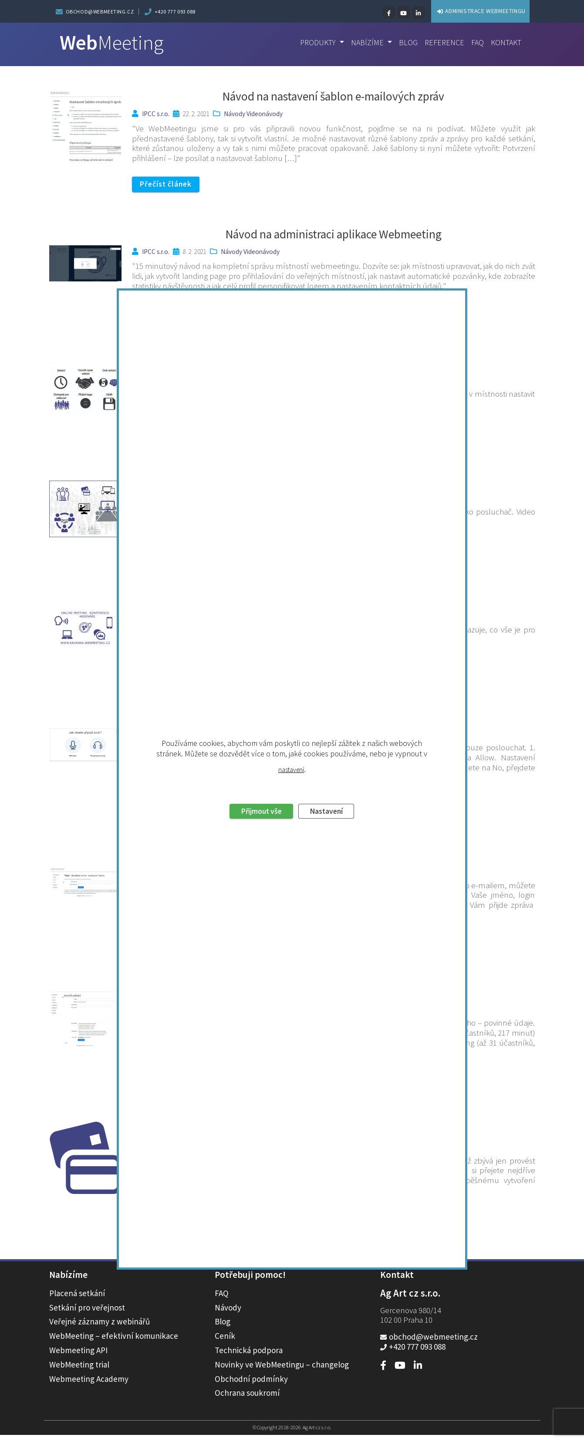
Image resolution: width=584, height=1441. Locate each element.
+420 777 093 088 (175, 11)
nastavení (291, 711)
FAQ (475, 42)
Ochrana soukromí (247, 1399)
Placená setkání (77, 1299)
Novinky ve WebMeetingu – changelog (282, 1370)
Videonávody (264, 114)
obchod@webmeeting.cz (100, 11)
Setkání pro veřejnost (87, 1313)
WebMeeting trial (79, 1370)
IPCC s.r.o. (155, 114)
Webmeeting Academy (88, 1385)
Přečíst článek (168, 184)
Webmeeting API (78, 1356)
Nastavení (330, 754)
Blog (404, 42)
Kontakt (505, 42)
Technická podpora (249, 1356)
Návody (234, 114)
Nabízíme (363, 42)
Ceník (225, 1342)
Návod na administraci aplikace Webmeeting (334, 234)
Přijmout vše (258, 754)
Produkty (312, 42)
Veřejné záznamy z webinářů (99, 1327)
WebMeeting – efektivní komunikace (113, 1342)
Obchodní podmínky (251, 1385)
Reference (441, 42)
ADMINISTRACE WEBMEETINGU (466, 11)
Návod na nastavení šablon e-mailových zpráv (333, 96)
